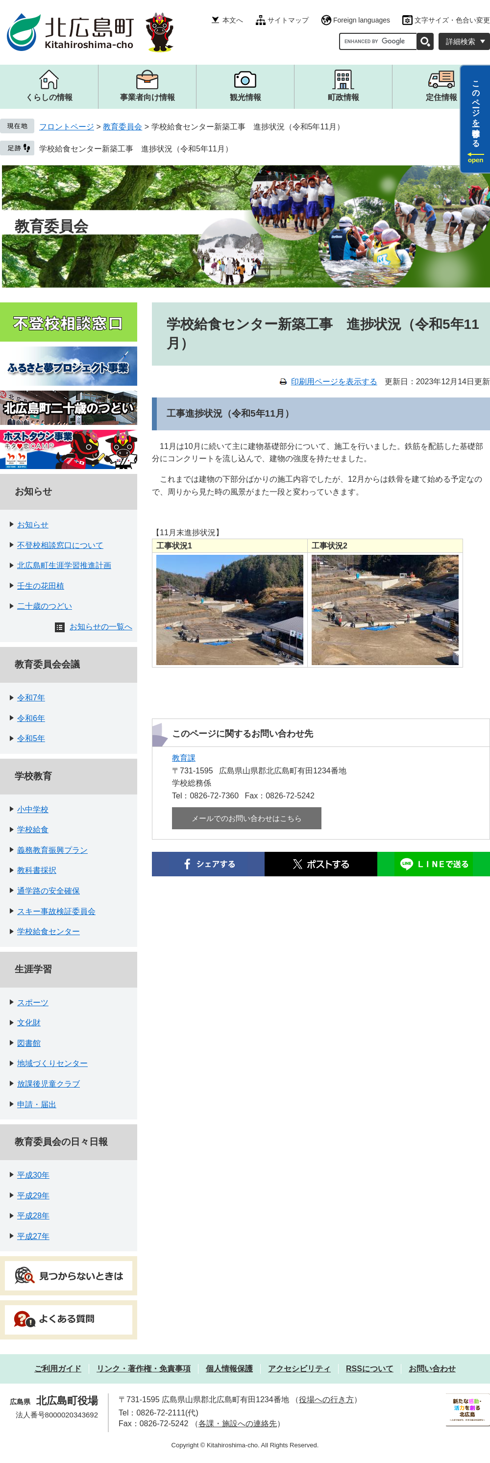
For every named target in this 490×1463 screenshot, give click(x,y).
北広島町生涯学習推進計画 (64, 565)
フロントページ (66, 127)
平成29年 (33, 1195)
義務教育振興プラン (52, 850)
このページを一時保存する (476, 109)
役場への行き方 (326, 1399)
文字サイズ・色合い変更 (452, 20)
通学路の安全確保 (48, 891)
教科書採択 (36, 870)
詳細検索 (460, 41)
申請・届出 (36, 1104)
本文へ (232, 20)
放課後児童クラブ (48, 1084)
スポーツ (33, 1002)
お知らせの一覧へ (101, 626)
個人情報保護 (229, 1368)
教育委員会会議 (47, 664)
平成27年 (33, 1236)
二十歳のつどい (44, 606)
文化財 (29, 1022)
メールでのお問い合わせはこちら (247, 818)
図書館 (29, 1043)
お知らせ (33, 491)
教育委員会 (122, 127)
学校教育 (33, 776)
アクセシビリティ (299, 1368)
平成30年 (33, 1175)
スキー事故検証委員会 (56, 911)
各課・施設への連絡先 (237, 1423)
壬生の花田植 (40, 586)
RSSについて (369, 1368)
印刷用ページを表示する (334, 381)
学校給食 (33, 829)
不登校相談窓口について (60, 545)
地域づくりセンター (52, 1063)
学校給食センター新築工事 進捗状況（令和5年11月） (136, 149)
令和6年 (31, 718)
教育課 (184, 758)
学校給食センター (48, 931)
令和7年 (31, 698)
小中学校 (33, 809)
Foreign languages (361, 20)
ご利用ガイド (57, 1368)
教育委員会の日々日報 (61, 1142)
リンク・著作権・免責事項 (144, 1368)
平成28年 (33, 1216)
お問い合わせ (432, 1368)
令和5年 (31, 738)
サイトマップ (288, 20)
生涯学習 (33, 969)
